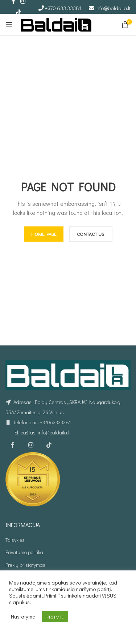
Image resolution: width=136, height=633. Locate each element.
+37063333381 (55, 422)
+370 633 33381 (63, 8)
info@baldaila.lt (113, 8)
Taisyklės (15, 539)
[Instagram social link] (31, 445)
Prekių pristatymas (25, 564)
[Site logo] (56, 23)
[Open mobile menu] (9, 24)
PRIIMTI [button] (55, 616)
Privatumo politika (24, 552)
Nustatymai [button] (24, 616)
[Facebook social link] (12, 445)
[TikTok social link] (18, 12)
